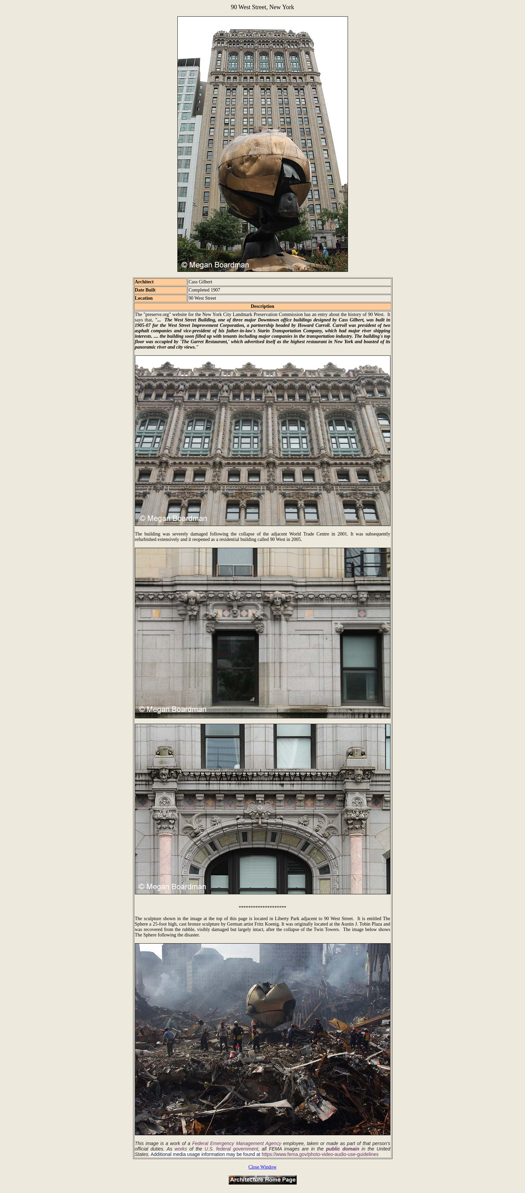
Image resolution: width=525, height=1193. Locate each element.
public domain (342, 1149)
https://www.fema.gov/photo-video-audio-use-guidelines (320, 1154)
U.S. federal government (231, 1149)
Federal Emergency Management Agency (236, 1143)
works (181, 1149)
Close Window (262, 1167)
